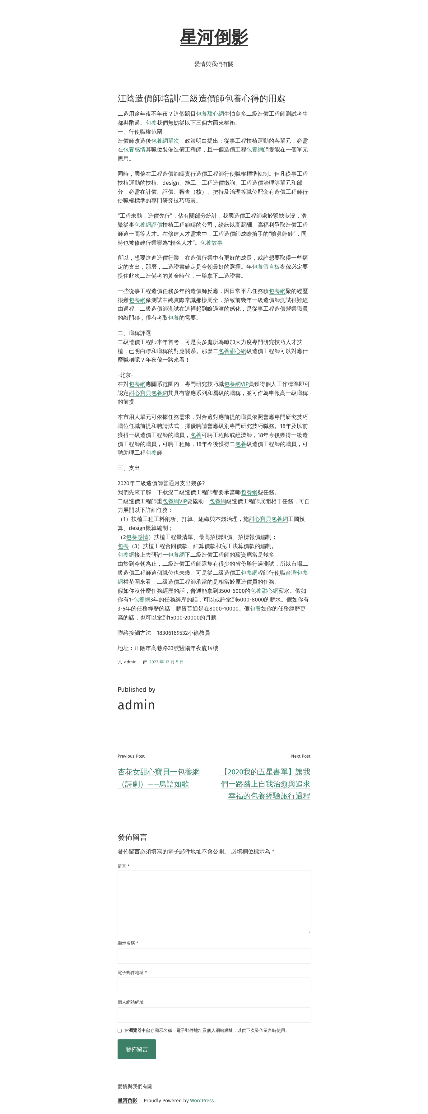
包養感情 (134, 149)
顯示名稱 (128, 943)
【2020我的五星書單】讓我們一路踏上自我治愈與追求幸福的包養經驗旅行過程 (265, 784)
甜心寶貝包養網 (148, 393)
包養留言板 (266, 266)
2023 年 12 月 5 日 (166, 662)
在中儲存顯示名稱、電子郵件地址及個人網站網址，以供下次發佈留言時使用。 (207, 1030)
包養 (151, 122)
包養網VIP (236, 384)
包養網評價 (148, 224)
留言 (123, 866)
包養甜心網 (210, 113)
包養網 (254, 149)
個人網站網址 (131, 1002)
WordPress (202, 1100)
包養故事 (211, 242)
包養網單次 (165, 140)
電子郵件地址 (132, 972)
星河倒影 (214, 37)
